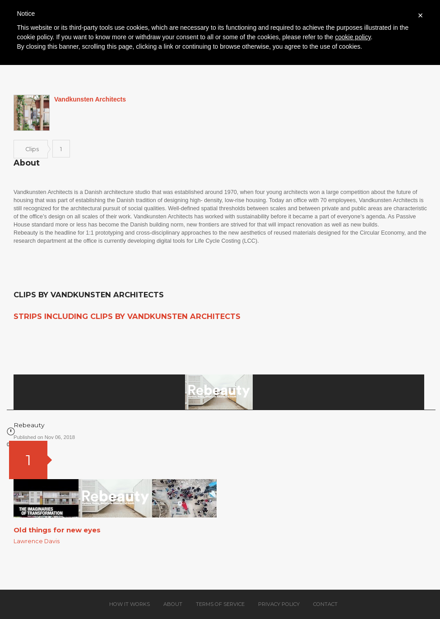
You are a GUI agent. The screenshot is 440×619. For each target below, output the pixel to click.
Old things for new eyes (57, 530)
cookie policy (353, 37)
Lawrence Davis (37, 541)
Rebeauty (29, 425)
